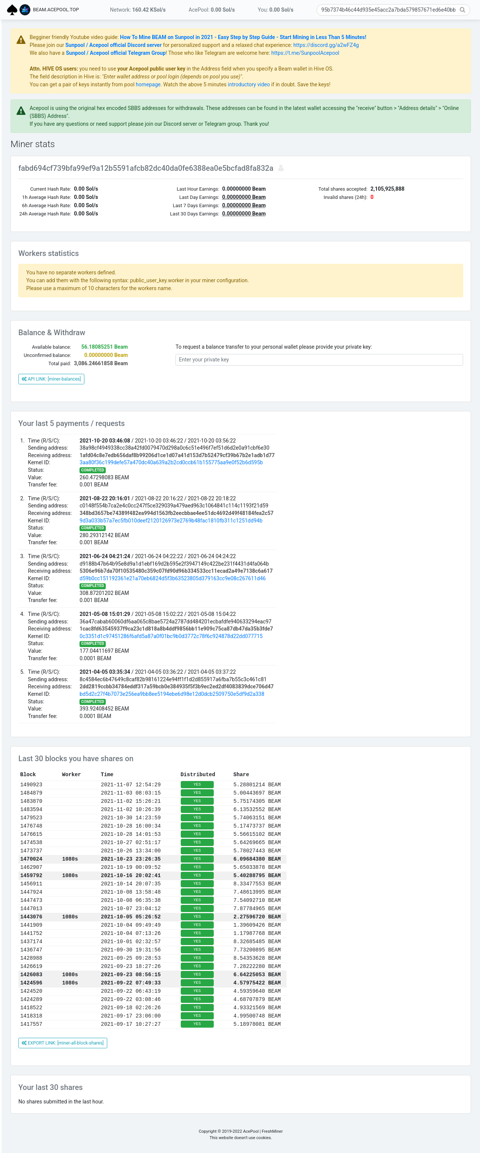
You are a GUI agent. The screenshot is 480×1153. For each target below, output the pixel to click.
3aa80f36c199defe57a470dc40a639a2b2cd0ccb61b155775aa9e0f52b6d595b (259, 462)
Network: (137, 10)
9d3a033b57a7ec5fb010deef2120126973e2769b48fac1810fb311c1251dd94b (259, 521)
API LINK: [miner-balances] (140, 379)
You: (276, 10)
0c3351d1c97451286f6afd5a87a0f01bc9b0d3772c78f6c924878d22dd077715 (259, 636)
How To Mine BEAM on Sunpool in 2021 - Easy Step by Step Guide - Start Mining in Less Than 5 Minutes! (331, 37)
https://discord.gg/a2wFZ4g (414, 45)
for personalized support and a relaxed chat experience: (316, 45)
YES (286, 784)
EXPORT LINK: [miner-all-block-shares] (151, 1043)
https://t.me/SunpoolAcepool (394, 53)
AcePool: (212, 10)
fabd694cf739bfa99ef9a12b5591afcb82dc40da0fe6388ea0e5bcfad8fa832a (235, 168)
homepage (236, 84)
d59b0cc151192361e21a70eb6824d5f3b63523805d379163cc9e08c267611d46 (261, 578)
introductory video (337, 84)
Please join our (136, 45)
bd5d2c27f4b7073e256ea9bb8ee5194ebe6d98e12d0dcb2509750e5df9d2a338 (260, 694)
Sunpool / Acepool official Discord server (202, 45)
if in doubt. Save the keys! (388, 84)
